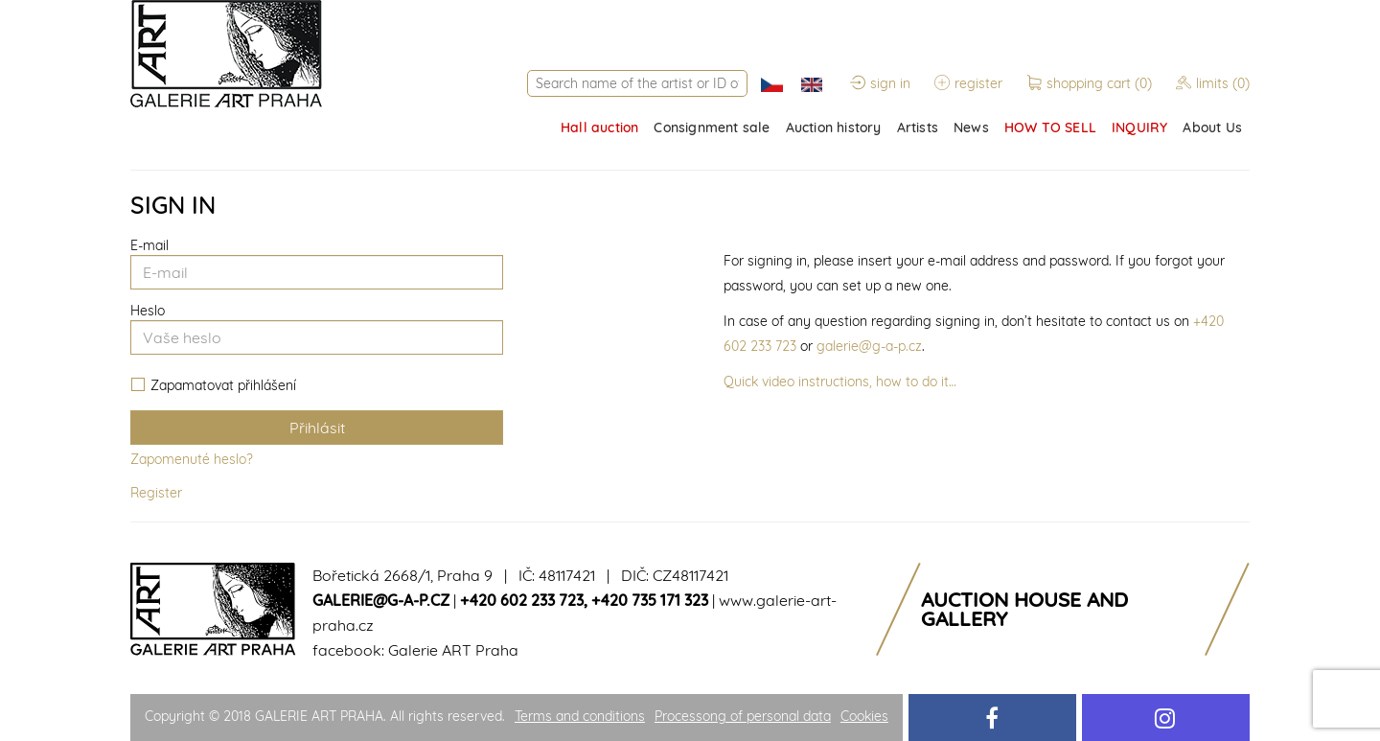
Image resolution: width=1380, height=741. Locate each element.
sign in (880, 83)
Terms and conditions (580, 716)
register (968, 83)
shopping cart (1091, 83)
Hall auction (599, 127)
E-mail (149, 245)
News (971, 127)
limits (1213, 83)
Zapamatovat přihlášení (213, 386)
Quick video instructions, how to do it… (840, 381)
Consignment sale (712, 127)
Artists (917, 127)
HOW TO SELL (1050, 127)
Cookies (864, 716)
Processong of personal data (743, 716)
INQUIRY (1139, 127)
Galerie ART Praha (453, 650)
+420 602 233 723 (522, 600)
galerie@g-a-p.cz (869, 346)
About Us (1212, 127)
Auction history (834, 127)
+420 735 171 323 (649, 600)
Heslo (147, 310)
